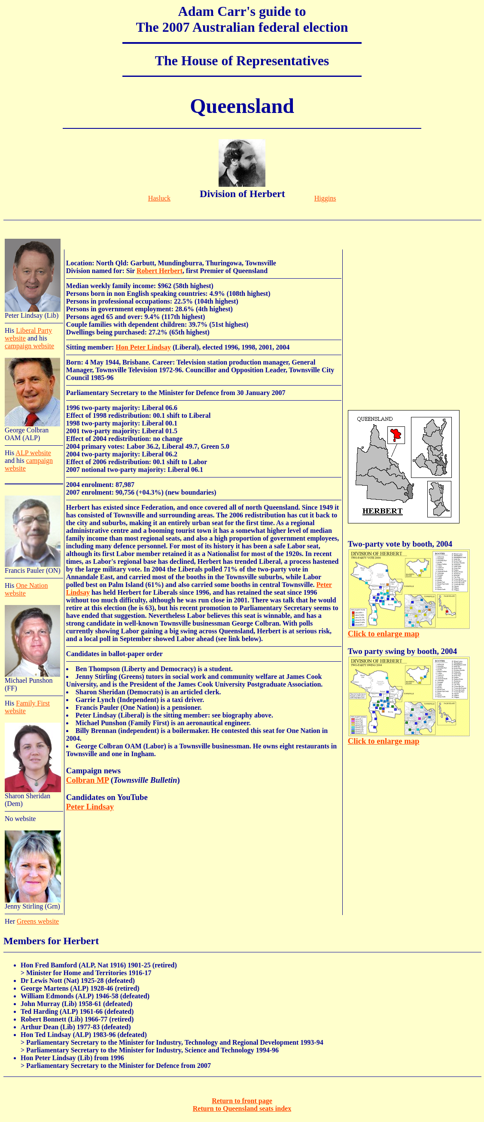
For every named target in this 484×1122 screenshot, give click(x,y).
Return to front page (242, 1100)
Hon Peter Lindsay (143, 347)
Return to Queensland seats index (242, 1108)
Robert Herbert (160, 270)
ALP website (33, 452)
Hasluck (159, 198)
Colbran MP (87, 779)
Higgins (325, 198)
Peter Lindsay (90, 806)
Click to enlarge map (384, 633)
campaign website (29, 346)
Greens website (38, 921)
